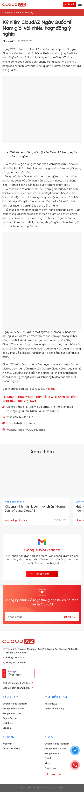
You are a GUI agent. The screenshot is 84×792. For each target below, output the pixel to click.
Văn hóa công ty (24, 12)
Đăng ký (69, 616)
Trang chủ (7, 12)
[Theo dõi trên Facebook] (47, 774)
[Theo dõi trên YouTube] (60, 774)
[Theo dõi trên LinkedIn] (53, 774)
